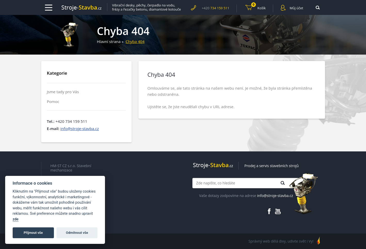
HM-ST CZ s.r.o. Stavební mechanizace (70, 168)
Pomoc (53, 101)
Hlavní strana (109, 41)
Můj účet (296, 8)
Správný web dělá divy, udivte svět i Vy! (280, 241)
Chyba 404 (135, 41)
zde (16, 219)
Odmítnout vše (77, 233)
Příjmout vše (33, 233)
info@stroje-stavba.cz (79, 128)
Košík (258, 7)
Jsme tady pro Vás (63, 91)
